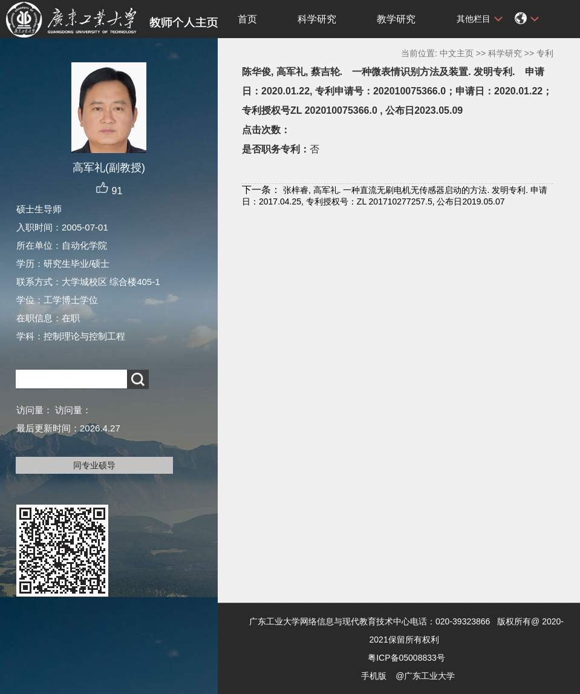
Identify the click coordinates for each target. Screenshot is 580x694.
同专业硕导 (94, 465)
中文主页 (457, 53)
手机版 (373, 676)
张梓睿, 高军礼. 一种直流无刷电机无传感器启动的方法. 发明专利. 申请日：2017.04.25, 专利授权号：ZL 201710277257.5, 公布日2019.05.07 (394, 195)
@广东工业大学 (425, 676)
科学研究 (317, 19)
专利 (544, 53)
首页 (247, 19)
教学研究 (396, 19)
